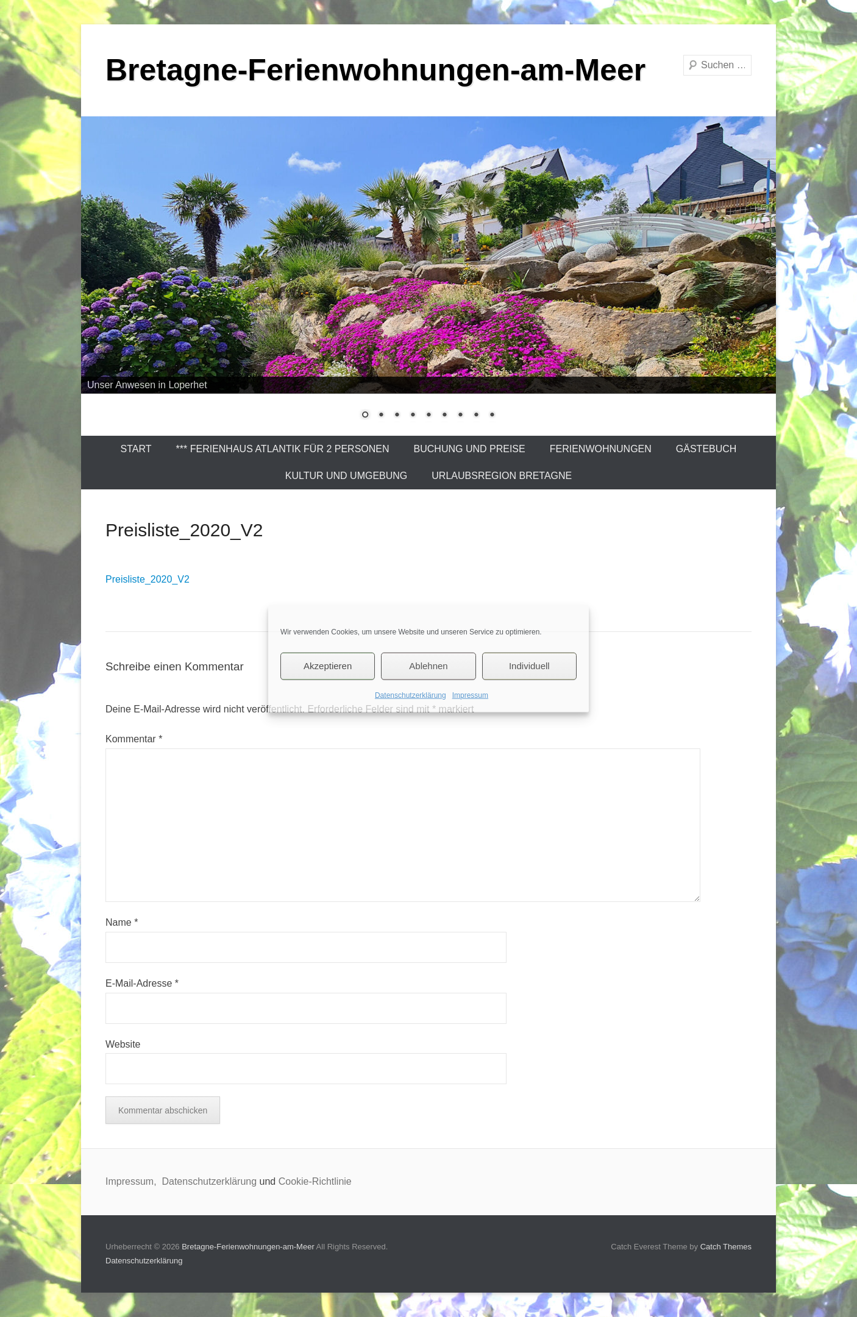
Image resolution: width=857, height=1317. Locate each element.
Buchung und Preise (469, 449)
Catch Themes (726, 1246)
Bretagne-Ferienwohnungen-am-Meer (375, 70)
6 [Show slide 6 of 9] (444, 415)
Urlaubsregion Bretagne (502, 475)
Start (136, 449)
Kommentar (133, 739)
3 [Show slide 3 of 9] (397, 415)
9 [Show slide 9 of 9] (492, 415)
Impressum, (132, 1181)
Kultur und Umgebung (346, 475)
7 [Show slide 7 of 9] (460, 415)
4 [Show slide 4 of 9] (412, 415)
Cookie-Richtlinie (315, 1181)
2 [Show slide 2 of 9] (381, 415)
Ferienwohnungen (601, 449)
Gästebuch (706, 449)
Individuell (529, 666)
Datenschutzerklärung (410, 694)
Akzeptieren (328, 666)
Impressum (470, 694)
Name (121, 922)
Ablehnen (428, 666)
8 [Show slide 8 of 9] (476, 415)
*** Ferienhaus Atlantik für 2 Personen (282, 449)
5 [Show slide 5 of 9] (428, 415)
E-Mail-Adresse (142, 983)
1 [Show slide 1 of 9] (365, 415)
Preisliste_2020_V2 (147, 579)
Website (123, 1044)
